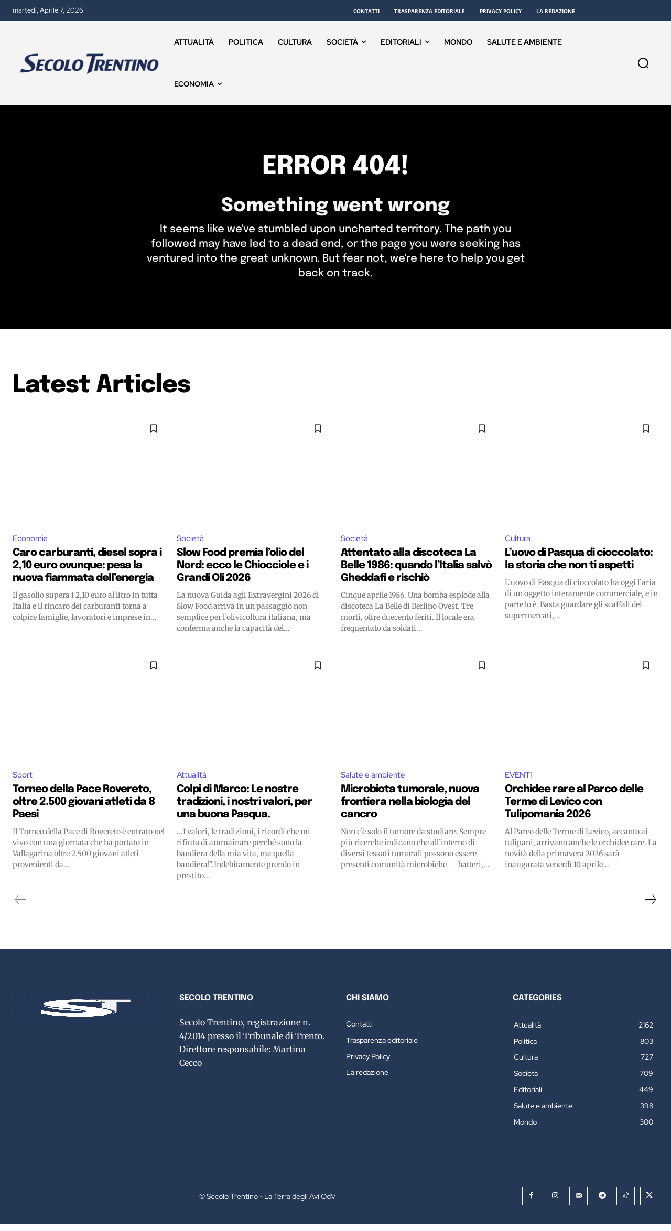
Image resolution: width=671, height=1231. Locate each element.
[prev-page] (21, 906)
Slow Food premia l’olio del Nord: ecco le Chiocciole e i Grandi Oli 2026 (242, 572)
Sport (24, 781)
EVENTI (520, 781)
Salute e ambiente (374, 781)
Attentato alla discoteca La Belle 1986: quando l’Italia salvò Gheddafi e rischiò (416, 572)
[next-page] (650, 906)
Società (191, 543)
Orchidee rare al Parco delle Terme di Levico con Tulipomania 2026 (574, 809)
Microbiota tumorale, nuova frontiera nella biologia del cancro (410, 809)
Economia (31, 543)
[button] (643, 63)
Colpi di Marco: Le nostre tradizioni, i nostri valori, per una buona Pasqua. (244, 809)
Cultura (519, 543)
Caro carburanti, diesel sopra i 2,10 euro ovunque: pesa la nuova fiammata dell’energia (87, 572)
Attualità (192, 781)
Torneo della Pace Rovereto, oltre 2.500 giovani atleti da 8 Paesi (84, 809)
